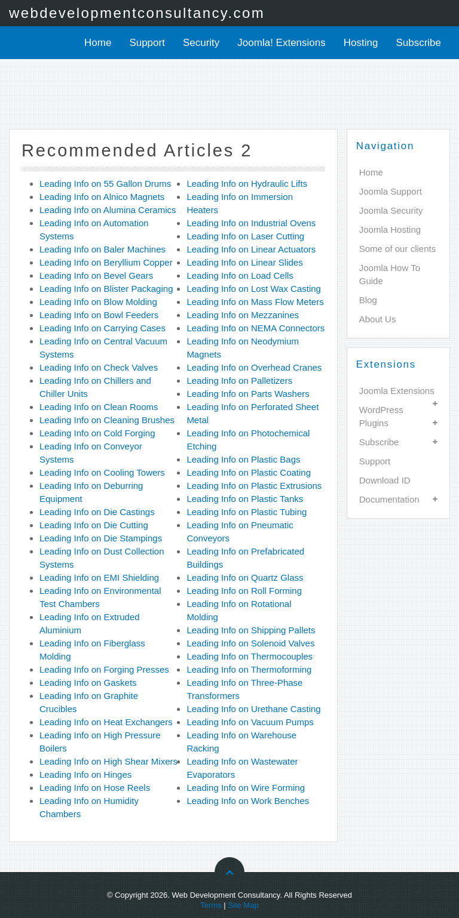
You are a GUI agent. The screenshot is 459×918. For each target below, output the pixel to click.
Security (201, 42)
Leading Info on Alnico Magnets (101, 197)
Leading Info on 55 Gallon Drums (105, 183)
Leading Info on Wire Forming (245, 788)
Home (97, 42)
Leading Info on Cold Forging (97, 433)
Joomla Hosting (390, 229)
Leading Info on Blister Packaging (106, 289)
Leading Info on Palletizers (239, 380)
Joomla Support (390, 191)
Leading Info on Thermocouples (249, 656)
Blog (368, 300)
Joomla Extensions (396, 391)
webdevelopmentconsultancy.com (137, 13)
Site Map (243, 905)
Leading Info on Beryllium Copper (106, 262)
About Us (377, 319)
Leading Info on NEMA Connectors (255, 328)
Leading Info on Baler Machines (102, 249)
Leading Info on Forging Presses (104, 669)
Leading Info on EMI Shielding (99, 577)
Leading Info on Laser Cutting (245, 236)
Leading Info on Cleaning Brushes (107, 420)
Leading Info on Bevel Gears (96, 275)
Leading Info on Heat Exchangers (106, 722)
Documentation (389, 499)
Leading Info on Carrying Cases (102, 328)
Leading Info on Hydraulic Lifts (246, 183)
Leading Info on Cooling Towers (102, 472)
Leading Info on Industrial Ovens (251, 223)
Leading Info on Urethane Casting (253, 709)
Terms (210, 905)
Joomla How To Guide (389, 274)
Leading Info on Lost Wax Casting (253, 289)
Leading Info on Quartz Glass (244, 577)
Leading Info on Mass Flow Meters (254, 302)
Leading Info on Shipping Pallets (250, 630)
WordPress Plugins (381, 416)
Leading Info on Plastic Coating (248, 472)
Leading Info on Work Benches (247, 801)
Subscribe (418, 42)
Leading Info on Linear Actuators (251, 249)
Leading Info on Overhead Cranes (254, 367)
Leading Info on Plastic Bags (243, 459)
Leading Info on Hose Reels (94, 788)
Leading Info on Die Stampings (100, 538)
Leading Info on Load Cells (239, 275)
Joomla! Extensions (281, 42)
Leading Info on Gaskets (88, 682)
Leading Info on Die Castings (97, 512)
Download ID (385, 480)
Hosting (361, 42)
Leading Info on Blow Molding (98, 302)
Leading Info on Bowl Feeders (98, 315)
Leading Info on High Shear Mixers (108, 761)
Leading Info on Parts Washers (247, 394)
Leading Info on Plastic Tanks (244, 499)
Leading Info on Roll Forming (244, 591)
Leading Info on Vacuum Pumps (249, 722)
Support (147, 42)
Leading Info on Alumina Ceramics (107, 210)
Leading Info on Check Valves (98, 367)
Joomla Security (391, 210)
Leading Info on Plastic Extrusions (254, 485)
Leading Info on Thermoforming (248, 669)
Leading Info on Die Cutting (93, 525)
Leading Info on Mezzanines (242, 315)
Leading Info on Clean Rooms (98, 407)
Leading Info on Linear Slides (244, 262)
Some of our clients (397, 249)
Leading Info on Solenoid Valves (250, 643)
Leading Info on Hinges (85, 774)
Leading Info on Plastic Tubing (246, 512)
